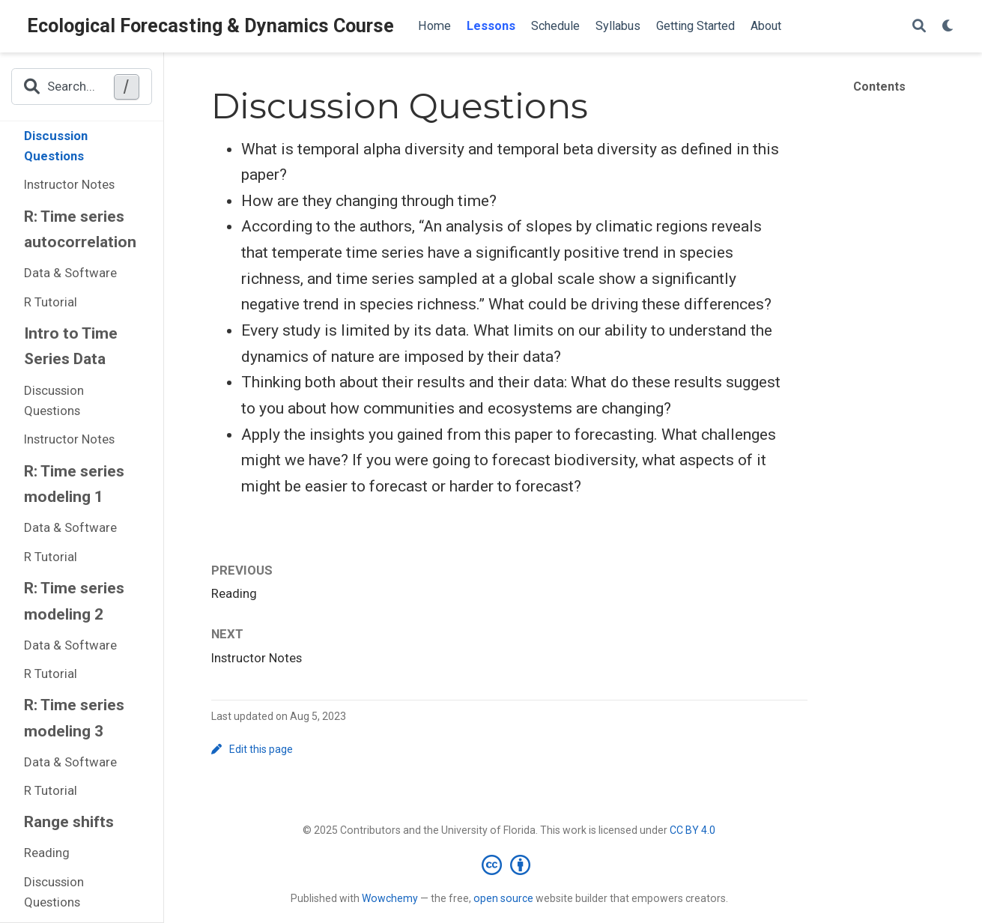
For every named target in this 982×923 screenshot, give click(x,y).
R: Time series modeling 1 (74, 484)
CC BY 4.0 (692, 830)
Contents (879, 86)
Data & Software (70, 272)
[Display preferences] (948, 26)
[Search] (919, 26)
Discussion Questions (56, 146)
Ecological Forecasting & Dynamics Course (210, 26)
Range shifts (69, 822)
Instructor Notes (69, 184)
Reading (47, 852)
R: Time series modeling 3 (74, 718)
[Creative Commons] (509, 864)
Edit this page (252, 749)
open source (503, 898)
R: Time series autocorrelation (80, 230)
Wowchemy (390, 898)
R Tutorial (50, 301)
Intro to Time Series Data (71, 346)
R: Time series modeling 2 (74, 601)
